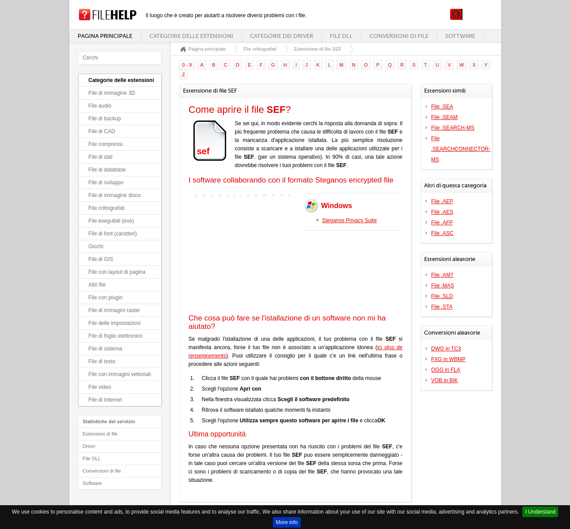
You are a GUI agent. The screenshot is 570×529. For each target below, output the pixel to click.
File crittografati (107, 208)
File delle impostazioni (115, 323)
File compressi (106, 144)
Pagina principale (105, 36)
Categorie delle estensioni (191, 36)
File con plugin (106, 297)
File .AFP (442, 223)
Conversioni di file (398, 36)
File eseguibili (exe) (111, 221)
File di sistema (106, 349)
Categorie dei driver (281, 36)
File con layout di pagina (117, 272)
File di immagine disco (115, 195)
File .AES (442, 212)
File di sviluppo (106, 182)
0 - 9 (187, 64)
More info (287, 522)
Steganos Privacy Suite (349, 220)
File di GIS (101, 259)
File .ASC (442, 233)
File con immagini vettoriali (120, 374)
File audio (100, 106)
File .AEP (442, 201)
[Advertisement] (244, 255)
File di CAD (102, 131)
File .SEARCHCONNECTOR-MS (460, 149)
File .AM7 (442, 275)
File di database (107, 170)
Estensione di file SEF (318, 49)
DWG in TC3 (446, 349)
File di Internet (105, 400)
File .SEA (442, 107)
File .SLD (442, 296)
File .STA (441, 307)
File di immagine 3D (112, 93)
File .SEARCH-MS (452, 128)
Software (460, 36)
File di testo (102, 361)
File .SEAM (444, 117)
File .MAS (442, 286)
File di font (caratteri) (113, 234)
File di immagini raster (114, 310)
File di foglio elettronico (116, 336)
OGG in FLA (445, 370)
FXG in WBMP (448, 359)
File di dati (101, 157)
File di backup (105, 118)
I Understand (540, 512)
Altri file (97, 285)
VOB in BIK (444, 380)
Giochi (96, 246)
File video (100, 387)
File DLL (341, 36)
